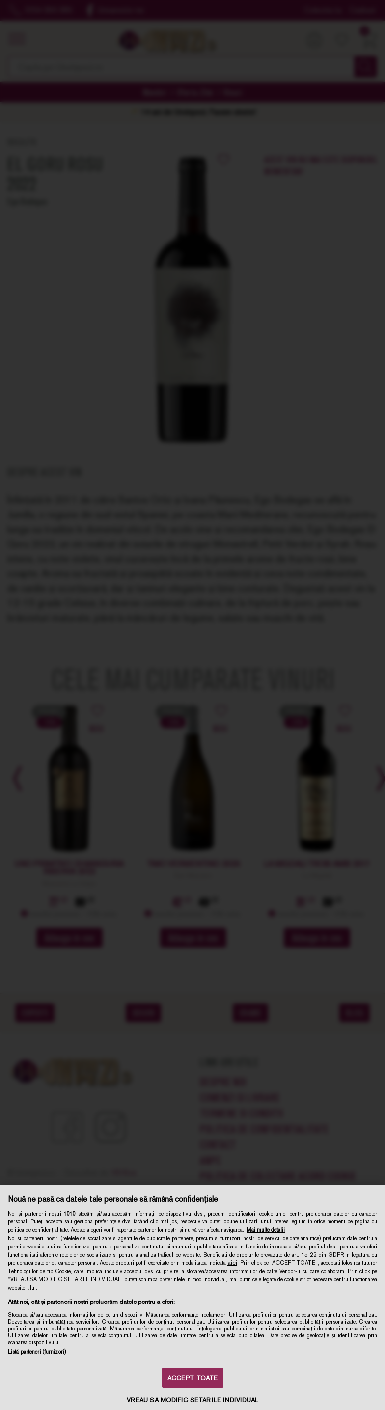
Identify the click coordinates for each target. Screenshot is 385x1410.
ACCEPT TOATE (192, 1378)
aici (232, 1263)
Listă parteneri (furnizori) (37, 1351)
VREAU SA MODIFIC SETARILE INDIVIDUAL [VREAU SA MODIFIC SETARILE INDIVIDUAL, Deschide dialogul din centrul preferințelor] (193, 1400)
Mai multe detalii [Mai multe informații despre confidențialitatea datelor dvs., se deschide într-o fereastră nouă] (266, 1229)
